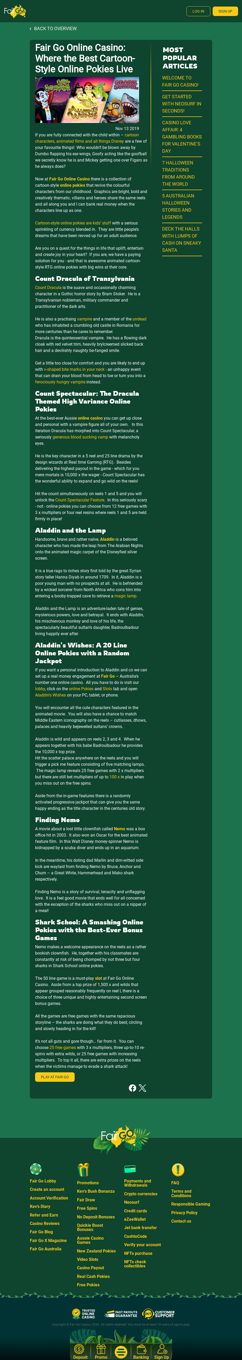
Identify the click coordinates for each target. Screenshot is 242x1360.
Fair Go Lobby (43, 1181)
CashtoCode (135, 1236)
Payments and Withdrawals (137, 1183)
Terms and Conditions (181, 1193)
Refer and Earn (44, 1215)
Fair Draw (86, 1199)
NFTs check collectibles (135, 1263)
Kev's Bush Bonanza (96, 1191)
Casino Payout (90, 1267)
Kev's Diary (40, 1206)
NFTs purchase (138, 1253)
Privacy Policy (184, 1212)
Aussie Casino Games (90, 1240)
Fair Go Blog (41, 1231)
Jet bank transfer (140, 1227)
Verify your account (142, 1244)
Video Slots (87, 1259)
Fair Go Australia (46, 1248)
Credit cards (135, 1210)
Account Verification (49, 1198)
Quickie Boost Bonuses (90, 1227)
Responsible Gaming (190, 1204)
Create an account (47, 1189)
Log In (198, 11)
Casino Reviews (44, 1223)
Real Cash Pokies (93, 1276)
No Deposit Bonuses (96, 1216)
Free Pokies (88, 1284)
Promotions (88, 1182)
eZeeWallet (135, 1219)
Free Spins (87, 1208)
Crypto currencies (140, 1193)
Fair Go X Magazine (48, 1240)
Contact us (181, 1221)
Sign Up (225, 11)
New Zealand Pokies (96, 1251)
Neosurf (131, 1202)
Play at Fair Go (55, 1077)
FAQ (175, 1182)
